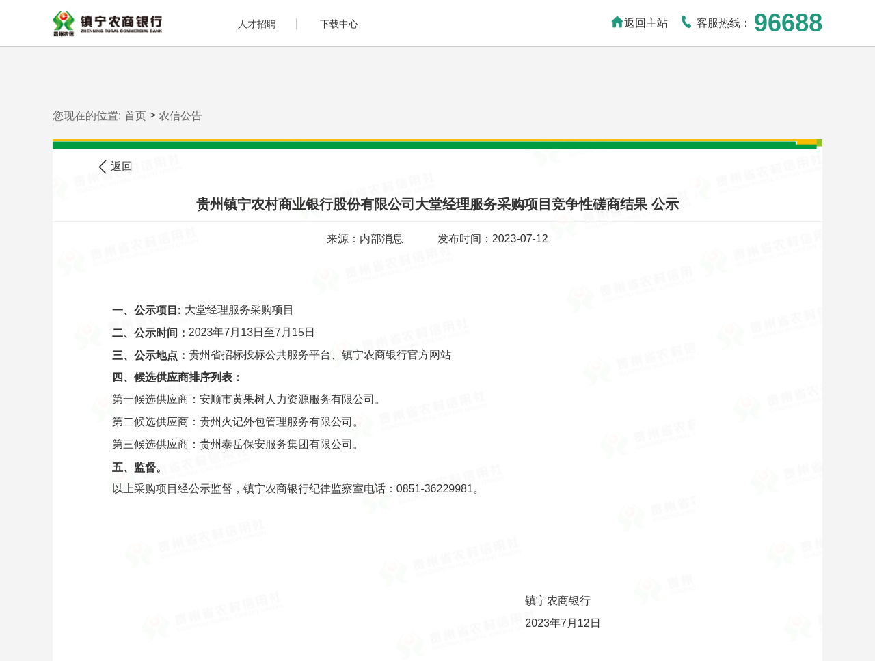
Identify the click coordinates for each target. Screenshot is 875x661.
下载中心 (339, 23)
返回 (115, 167)
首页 (135, 115)
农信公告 (180, 115)
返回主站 (639, 23)
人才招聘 (257, 23)
